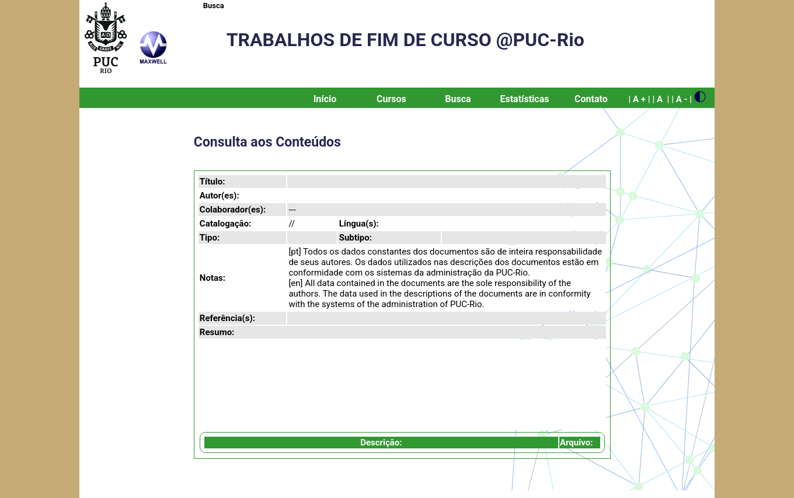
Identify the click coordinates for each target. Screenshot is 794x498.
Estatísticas (524, 99)
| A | (660, 99)
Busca (213, 5)
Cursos (391, 99)
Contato (591, 99)
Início (325, 99)
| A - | (681, 99)
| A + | (639, 99)
